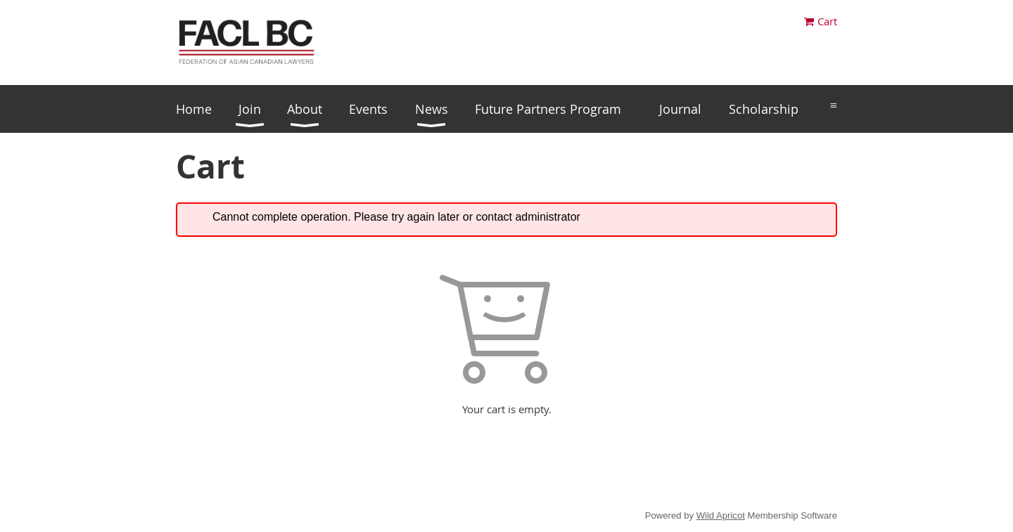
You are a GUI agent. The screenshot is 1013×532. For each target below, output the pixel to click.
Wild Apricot (720, 515)
